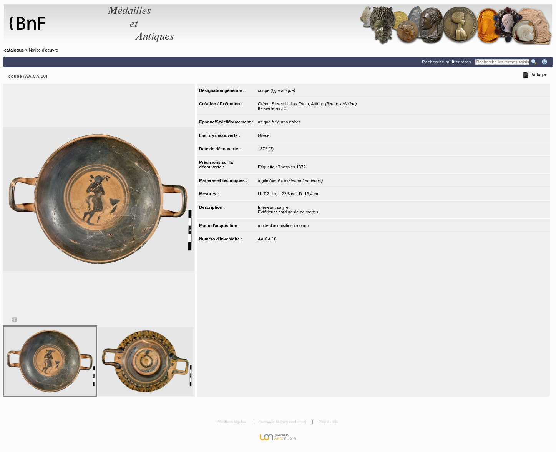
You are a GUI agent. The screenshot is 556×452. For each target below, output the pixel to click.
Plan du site (329, 421)
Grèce (263, 135)
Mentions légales (232, 421)
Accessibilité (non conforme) (283, 421)
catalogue (14, 50)
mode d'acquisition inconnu (283, 225)
